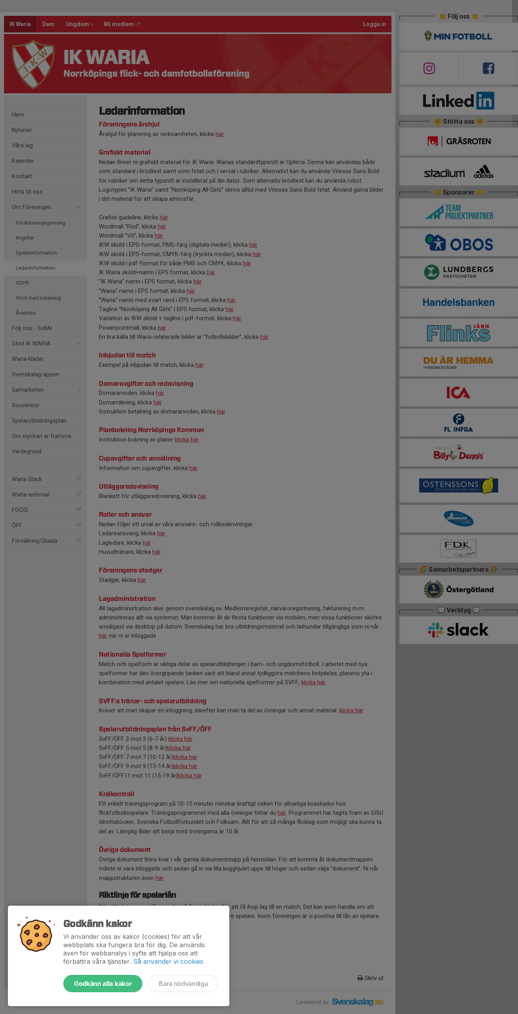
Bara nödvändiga (183, 984)
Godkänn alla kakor (103, 984)
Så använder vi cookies (168, 961)
